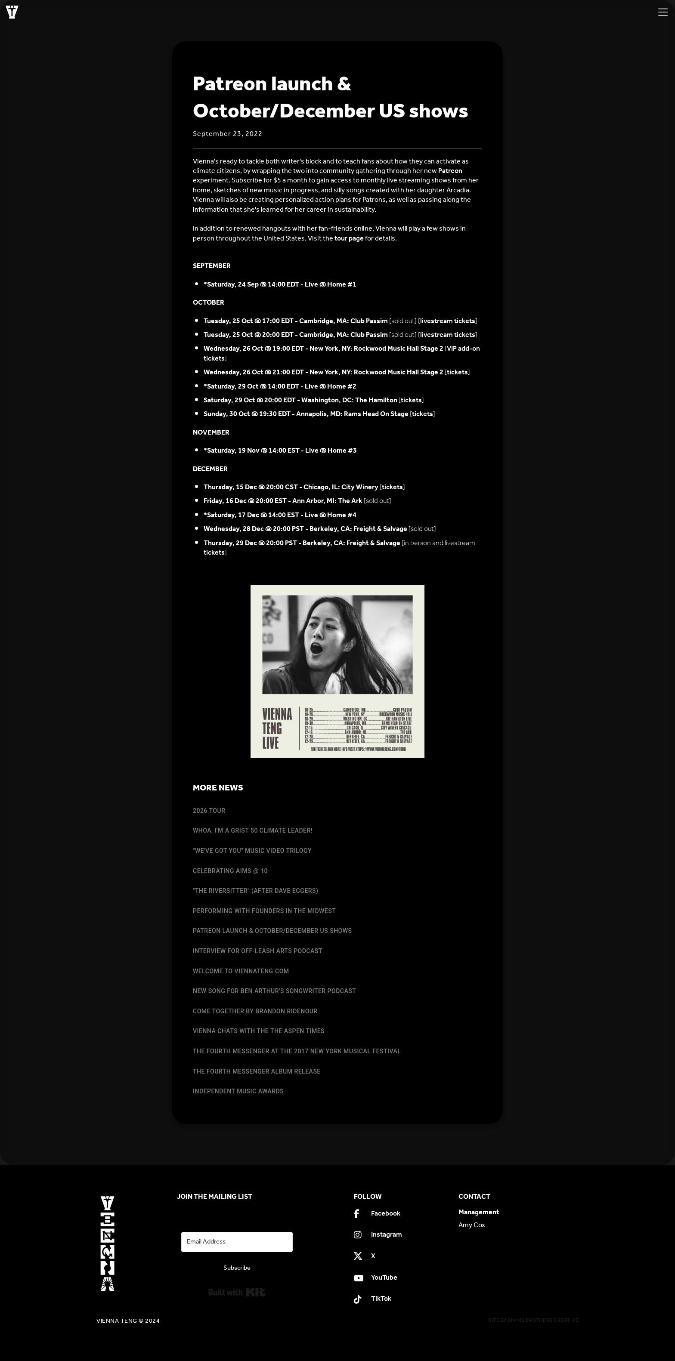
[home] (12, 12)
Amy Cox (471, 1225)
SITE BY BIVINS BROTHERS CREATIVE (533, 1320)
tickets (457, 372)
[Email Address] (237, 1242)
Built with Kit (237, 1292)
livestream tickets (447, 321)
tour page (349, 238)
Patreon (450, 171)
